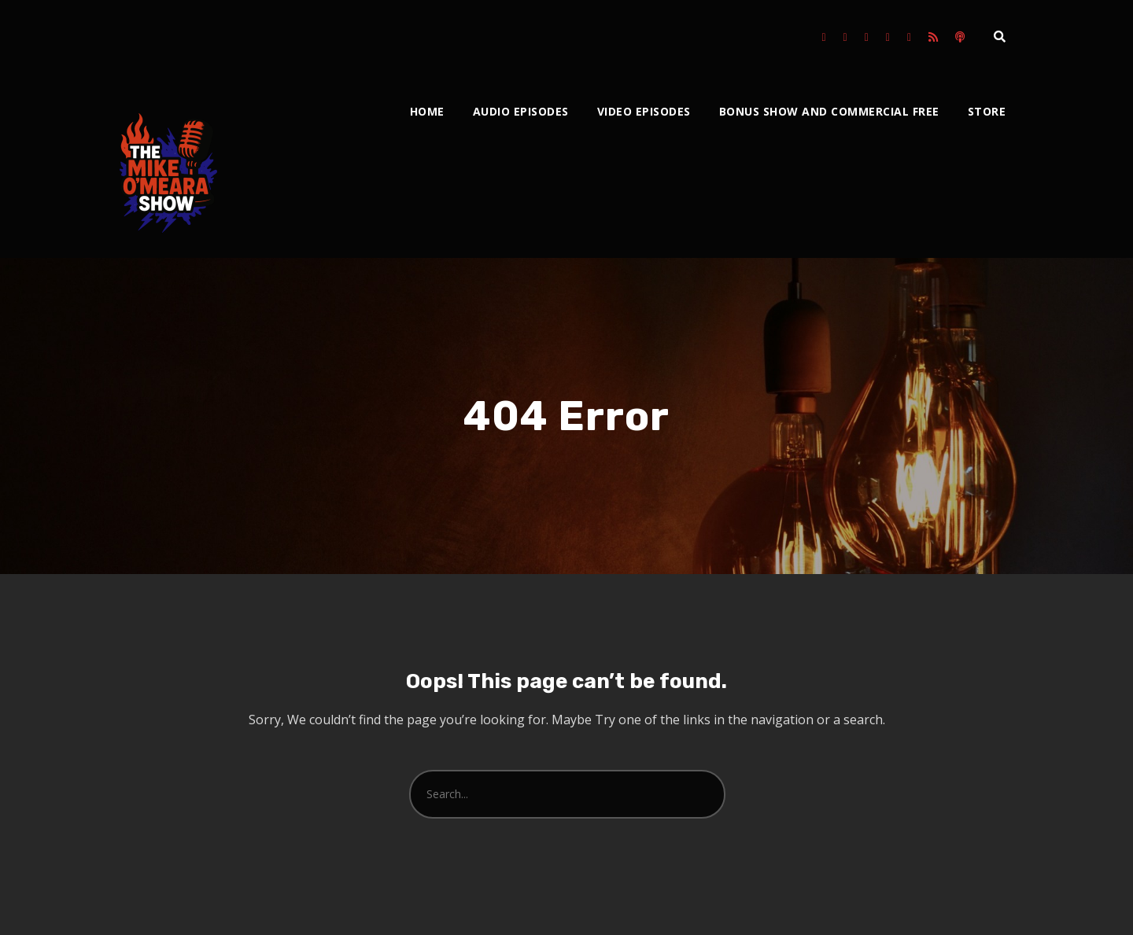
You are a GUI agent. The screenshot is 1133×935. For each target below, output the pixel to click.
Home (427, 111)
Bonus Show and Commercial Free (829, 111)
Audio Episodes (521, 111)
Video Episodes (644, 111)
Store (987, 111)
